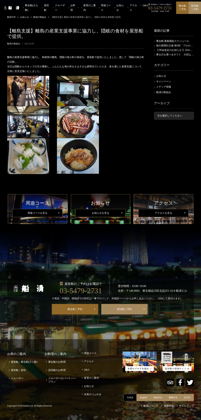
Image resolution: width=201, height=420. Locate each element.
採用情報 (169, 405)
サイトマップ (186, 405)
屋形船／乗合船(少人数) (24, 362)
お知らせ (120, 7)
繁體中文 (173, 397)
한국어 (187, 397)
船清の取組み (163, 92)
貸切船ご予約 (195, 7)
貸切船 (46, 7)
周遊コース (106, 7)
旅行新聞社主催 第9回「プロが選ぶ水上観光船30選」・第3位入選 (174, 45)
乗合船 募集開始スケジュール (172, 41)
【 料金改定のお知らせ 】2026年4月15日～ (175, 50)
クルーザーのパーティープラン (62, 380)
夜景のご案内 (89, 7)
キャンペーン (163, 81)
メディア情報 (163, 86)
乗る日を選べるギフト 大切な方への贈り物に (175, 54)
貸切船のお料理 (57, 370)
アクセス (133, 7)
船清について (150, 405)
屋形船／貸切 (18, 370)
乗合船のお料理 (57, 362)
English (143, 397)
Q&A (145, 5)
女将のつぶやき (92, 394)
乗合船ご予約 (182, 7)
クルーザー (60, 7)
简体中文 (158, 397)
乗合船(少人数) (31, 7)
